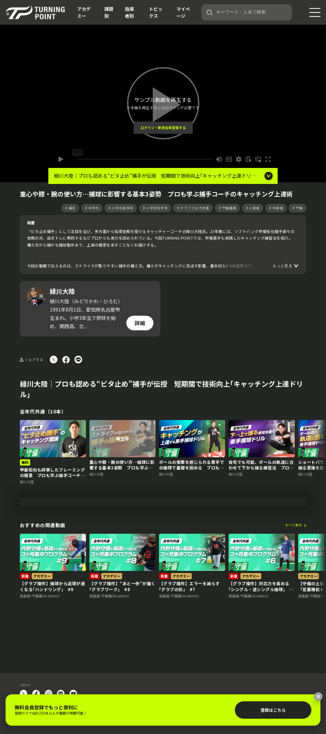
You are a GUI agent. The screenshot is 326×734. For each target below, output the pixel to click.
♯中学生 (92, 207)
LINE (61, 693)
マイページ (183, 12)
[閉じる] (318, 696)
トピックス (155, 12)
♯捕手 (70, 207)
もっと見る (282, 266)
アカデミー (84, 12)
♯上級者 (252, 207)
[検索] (209, 12)
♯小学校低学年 (155, 207)
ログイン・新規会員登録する (163, 127)
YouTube (73, 693)
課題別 (108, 12)
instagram (48, 693)
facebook (36, 693)
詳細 (140, 322)
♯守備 (297, 207)
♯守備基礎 (227, 207)
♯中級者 (276, 207)
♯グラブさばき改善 (193, 207)
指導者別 (129, 12)
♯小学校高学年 (120, 207)
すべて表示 (293, 554)
